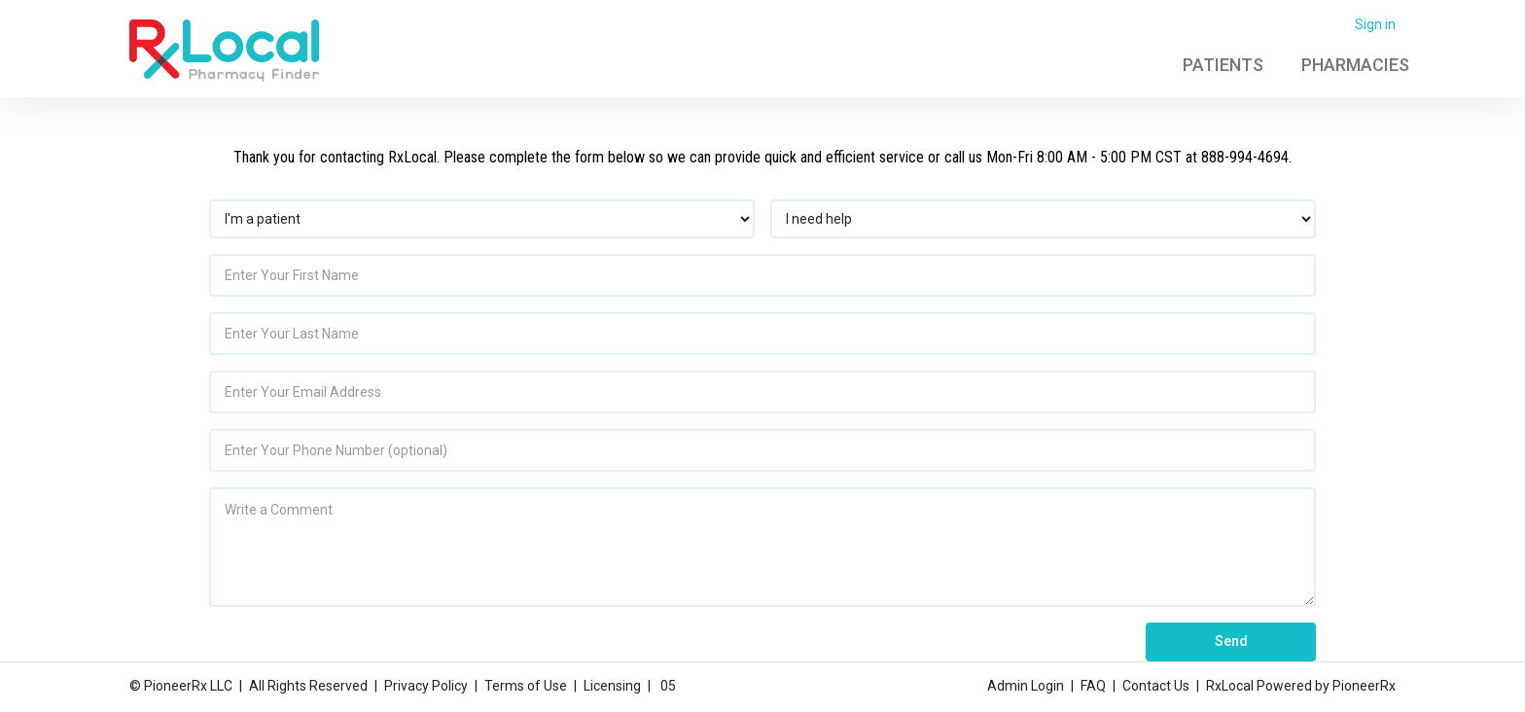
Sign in (1375, 24)
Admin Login (1025, 686)
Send (1231, 641)
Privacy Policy (426, 686)
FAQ (1093, 686)
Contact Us (1155, 686)
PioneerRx (1364, 686)
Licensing (612, 686)
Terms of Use (525, 686)
